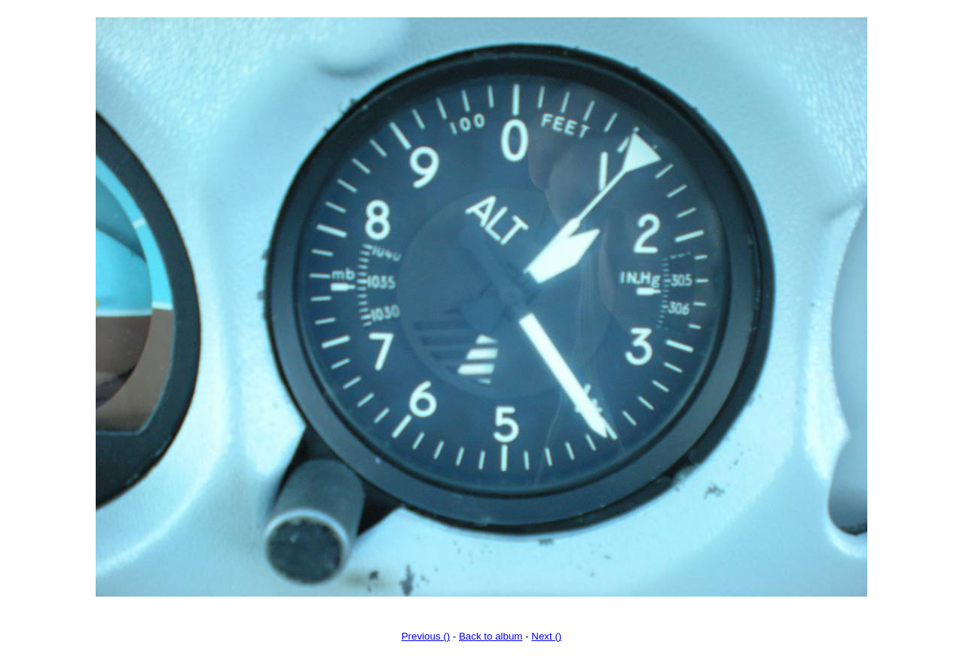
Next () (546, 636)
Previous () (426, 636)
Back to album (490, 636)
